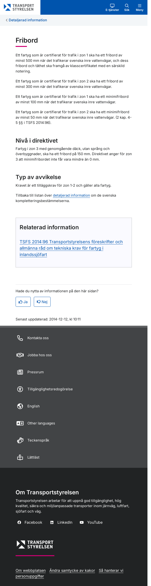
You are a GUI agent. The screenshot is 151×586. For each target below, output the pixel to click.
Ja (23, 301)
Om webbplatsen (31, 570)
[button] (112, 7)
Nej (42, 301)
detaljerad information (71, 195)
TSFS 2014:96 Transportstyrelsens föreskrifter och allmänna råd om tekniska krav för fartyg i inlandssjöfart (71, 248)
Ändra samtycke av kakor (72, 570)
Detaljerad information (28, 20)
